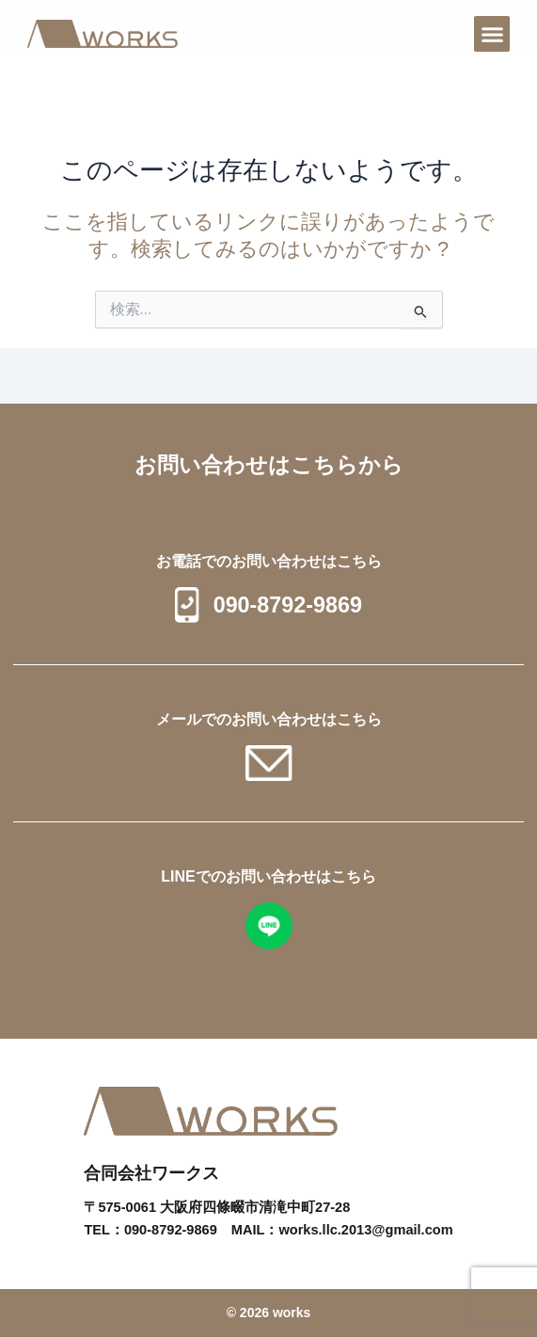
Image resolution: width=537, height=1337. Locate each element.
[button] (492, 34)
